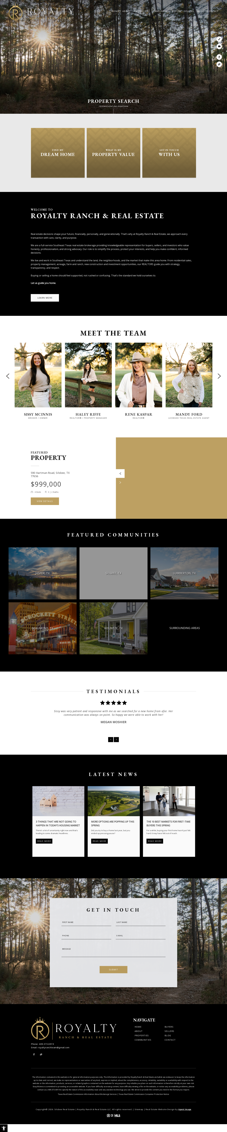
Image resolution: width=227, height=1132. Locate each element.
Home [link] (115, 11)
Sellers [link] (189, 11)
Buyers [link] (176, 11)
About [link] (126, 11)
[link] (4, 1128)
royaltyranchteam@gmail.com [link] (53, 1047)
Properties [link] (141, 11)
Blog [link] (200, 11)
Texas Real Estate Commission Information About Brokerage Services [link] (87, 1094)
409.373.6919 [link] (46, 1043)
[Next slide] (219, 376)
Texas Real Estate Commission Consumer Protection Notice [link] (144, 1094)
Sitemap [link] (139, 1109)
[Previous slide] (7, 376)
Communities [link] (160, 11)
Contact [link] (212, 11)
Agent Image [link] (184, 1109)
